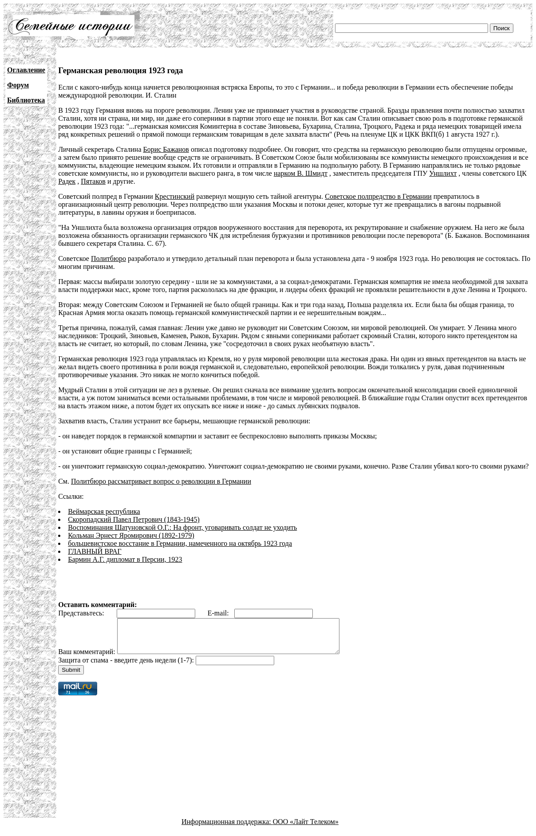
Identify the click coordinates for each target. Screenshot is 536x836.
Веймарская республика (104, 511)
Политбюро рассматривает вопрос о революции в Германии (161, 481)
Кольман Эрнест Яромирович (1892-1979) (131, 535)
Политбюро (108, 258)
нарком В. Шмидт (300, 173)
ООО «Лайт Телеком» (306, 828)
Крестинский (174, 196)
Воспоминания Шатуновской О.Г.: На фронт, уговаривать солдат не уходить (182, 527)
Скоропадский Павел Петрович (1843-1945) (134, 519)
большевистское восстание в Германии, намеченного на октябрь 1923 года (180, 543)
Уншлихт (443, 173)
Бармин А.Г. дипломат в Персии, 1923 (125, 559)
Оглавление (26, 70)
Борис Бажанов (166, 149)
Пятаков (93, 181)
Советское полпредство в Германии (378, 196)
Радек (66, 181)
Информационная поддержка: (227, 828)
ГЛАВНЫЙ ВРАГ (95, 551)
